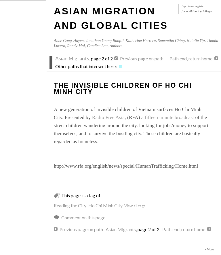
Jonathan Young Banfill (105, 41)
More (210, 249)
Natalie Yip (196, 41)
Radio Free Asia (108, 117)
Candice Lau (97, 46)
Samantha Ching (171, 41)
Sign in (186, 6)
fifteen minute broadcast (169, 117)
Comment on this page (83, 217)
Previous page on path (141, 58)
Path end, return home (190, 58)
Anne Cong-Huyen (69, 41)
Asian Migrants (72, 58)
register (200, 6)
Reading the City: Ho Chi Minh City (88, 205)
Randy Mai (76, 46)
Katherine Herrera (141, 41)
